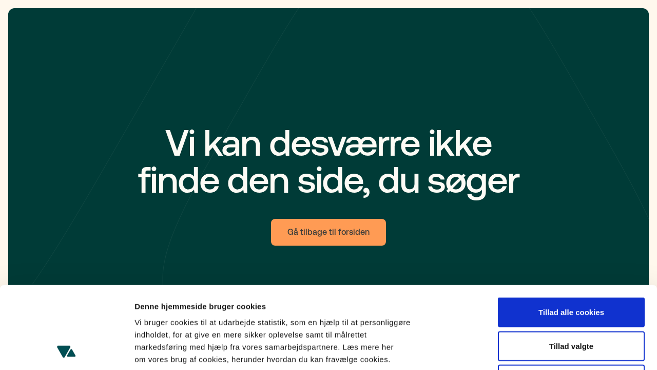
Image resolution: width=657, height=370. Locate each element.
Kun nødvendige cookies (571, 302)
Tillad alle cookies (571, 235)
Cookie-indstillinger (549, 349)
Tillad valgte (571, 269)
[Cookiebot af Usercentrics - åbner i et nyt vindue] (66, 350)
